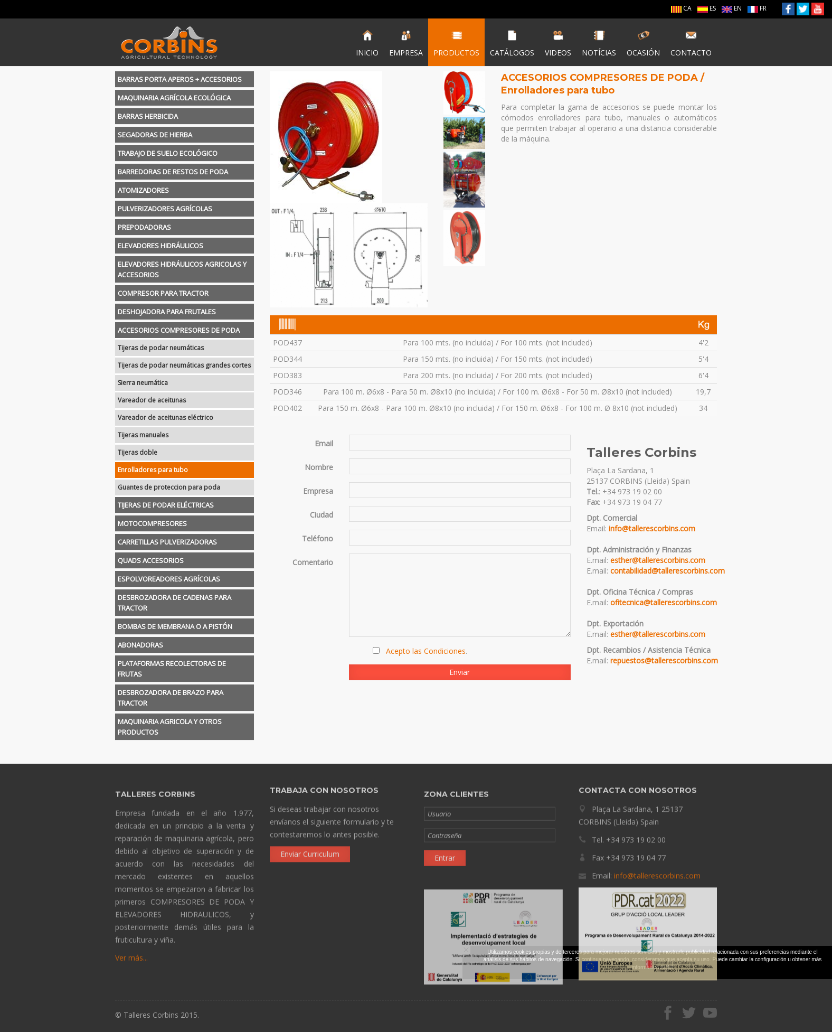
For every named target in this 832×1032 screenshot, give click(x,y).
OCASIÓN (643, 43)
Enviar (459, 672)
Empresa (318, 491)
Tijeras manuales (143, 434)
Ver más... (131, 961)
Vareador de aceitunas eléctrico (165, 417)
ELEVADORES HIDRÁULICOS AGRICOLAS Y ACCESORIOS (182, 269)
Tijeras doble (137, 452)
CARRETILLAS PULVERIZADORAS (167, 542)
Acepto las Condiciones (426, 651)
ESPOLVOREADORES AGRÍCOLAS (169, 579)
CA (681, 8)
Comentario (312, 562)
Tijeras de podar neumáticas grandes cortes (184, 365)
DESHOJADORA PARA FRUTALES (167, 311)
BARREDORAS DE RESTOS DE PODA (173, 171)
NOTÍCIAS (599, 43)
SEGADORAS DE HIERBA (155, 134)
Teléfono (317, 538)
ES (706, 8)
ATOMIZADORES (143, 190)
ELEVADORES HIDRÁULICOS (160, 245)
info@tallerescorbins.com (652, 528)
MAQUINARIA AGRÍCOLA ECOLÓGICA (174, 97)
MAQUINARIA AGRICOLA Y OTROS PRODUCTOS (170, 727)
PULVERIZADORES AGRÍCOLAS (165, 208)
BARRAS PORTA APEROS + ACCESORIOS (180, 79)
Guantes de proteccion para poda (169, 487)
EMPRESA (406, 43)
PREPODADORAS (144, 227)
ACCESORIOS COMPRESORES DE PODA (179, 330)
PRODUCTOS (456, 43)
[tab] (184, 79)
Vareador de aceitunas (152, 400)
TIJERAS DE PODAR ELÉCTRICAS (166, 505)
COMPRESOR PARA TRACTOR (163, 293)
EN (732, 8)
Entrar (444, 862)
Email (324, 443)
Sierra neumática (143, 382)
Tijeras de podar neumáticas (161, 347)
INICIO (367, 43)
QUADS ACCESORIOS (151, 560)
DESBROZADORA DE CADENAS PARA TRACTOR (174, 603)
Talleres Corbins (169, 42)
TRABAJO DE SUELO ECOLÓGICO (168, 153)
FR (757, 8)
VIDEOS (558, 43)
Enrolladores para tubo (153, 469)
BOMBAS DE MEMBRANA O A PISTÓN (175, 626)
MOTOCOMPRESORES (152, 523)
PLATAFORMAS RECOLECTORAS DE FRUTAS (172, 669)
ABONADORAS (140, 645)
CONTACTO (691, 43)
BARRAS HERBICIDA (148, 116)
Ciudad (321, 515)
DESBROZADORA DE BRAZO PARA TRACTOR (170, 698)
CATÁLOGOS (512, 43)
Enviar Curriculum (309, 850)
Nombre (319, 467)
